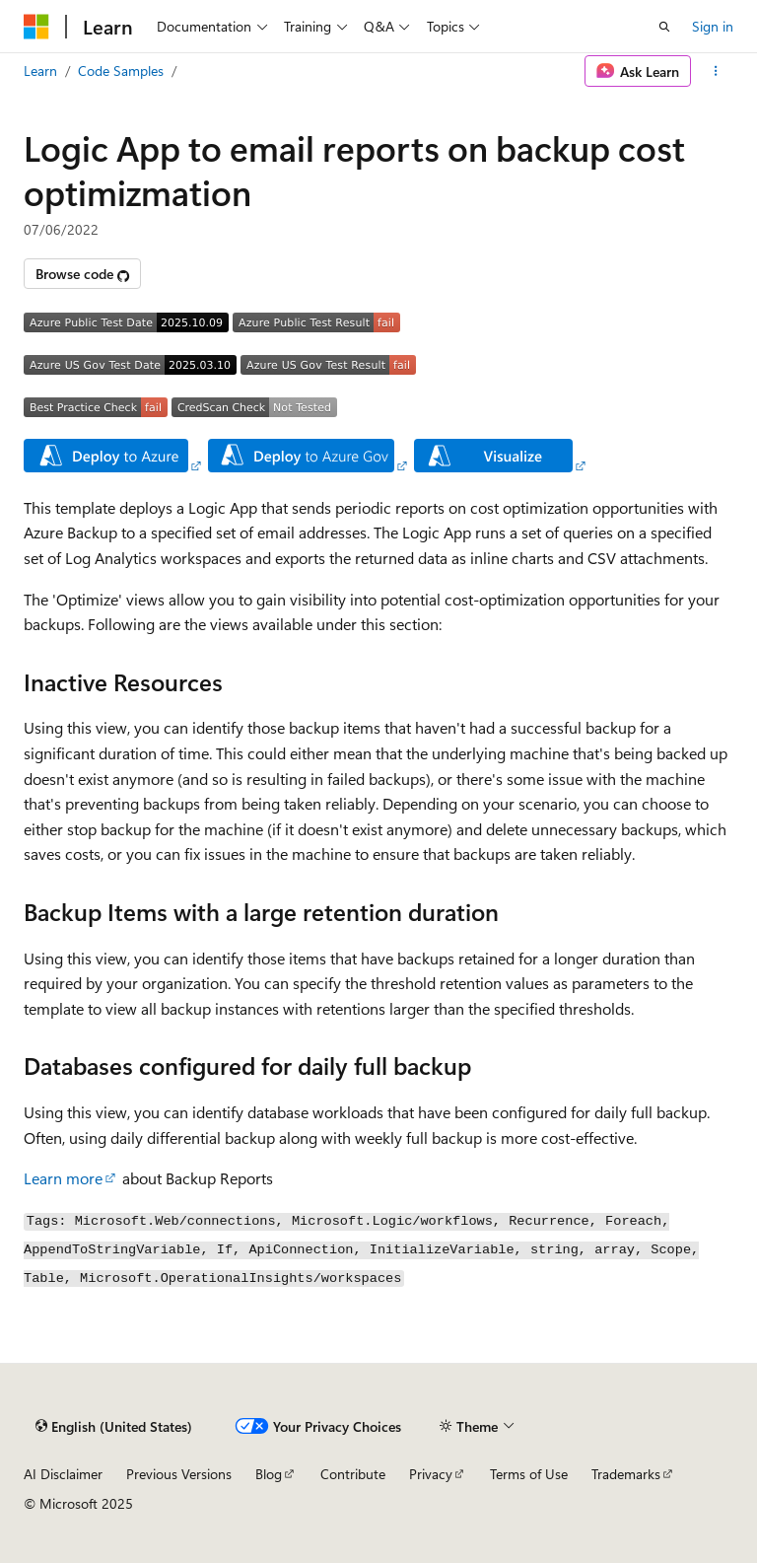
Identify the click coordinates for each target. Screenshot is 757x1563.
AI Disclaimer (63, 1473)
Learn (40, 70)
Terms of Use (529, 1473)
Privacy (430, 1473)
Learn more (63, 1178)
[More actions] (716, 71)
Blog (268, 1473)
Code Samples (121, 70)
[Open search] (664, 26)
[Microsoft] (36, 26)
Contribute (352, 1473)
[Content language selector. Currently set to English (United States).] (114, 1427)
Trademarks (625, 1473)
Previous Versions (179, 1473)
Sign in (712, 26)
